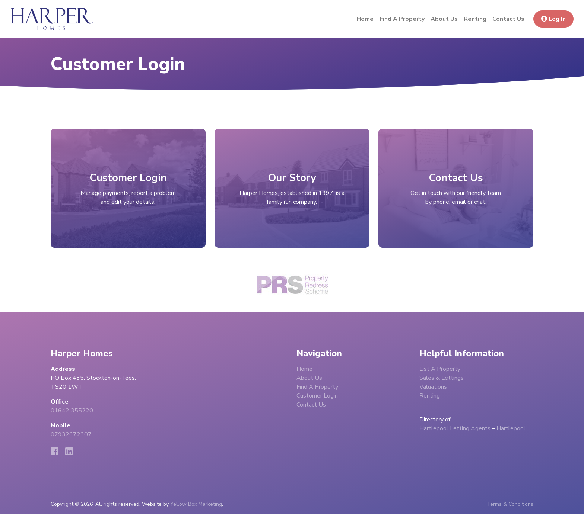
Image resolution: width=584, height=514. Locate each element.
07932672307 (71, 434)
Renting (475, 19)
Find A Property (402, 19)
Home (365, 19)
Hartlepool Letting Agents (455, 428)
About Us (444, 19)
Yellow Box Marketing (196, 504)
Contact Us (508, 19)
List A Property (439, 369)
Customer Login (317, 396)
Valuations (433, 387)
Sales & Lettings (441, 378)
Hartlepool (511, 428)
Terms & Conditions (510, 504)
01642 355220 (72, 411)
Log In (553, 19)
